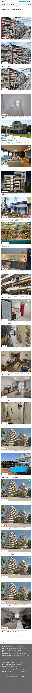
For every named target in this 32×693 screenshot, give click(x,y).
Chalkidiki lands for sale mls (7, 687)
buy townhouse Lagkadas (17, 673)
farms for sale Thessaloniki (7, 673)
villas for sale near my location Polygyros (19, 684)
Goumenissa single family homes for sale (9, 685)
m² (20, 656)
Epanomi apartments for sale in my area (8, 675)
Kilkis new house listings (6, 679)
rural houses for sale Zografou (11, 682)
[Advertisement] (16, 74)
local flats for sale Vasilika (21, 675)
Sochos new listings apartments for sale (9, 680)
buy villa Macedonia (17, 679)
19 (20, 650)
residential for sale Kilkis (18, 677)
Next (22, 650)
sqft (22, 656)
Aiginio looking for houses (8, 677)
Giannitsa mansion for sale (7, 684)
